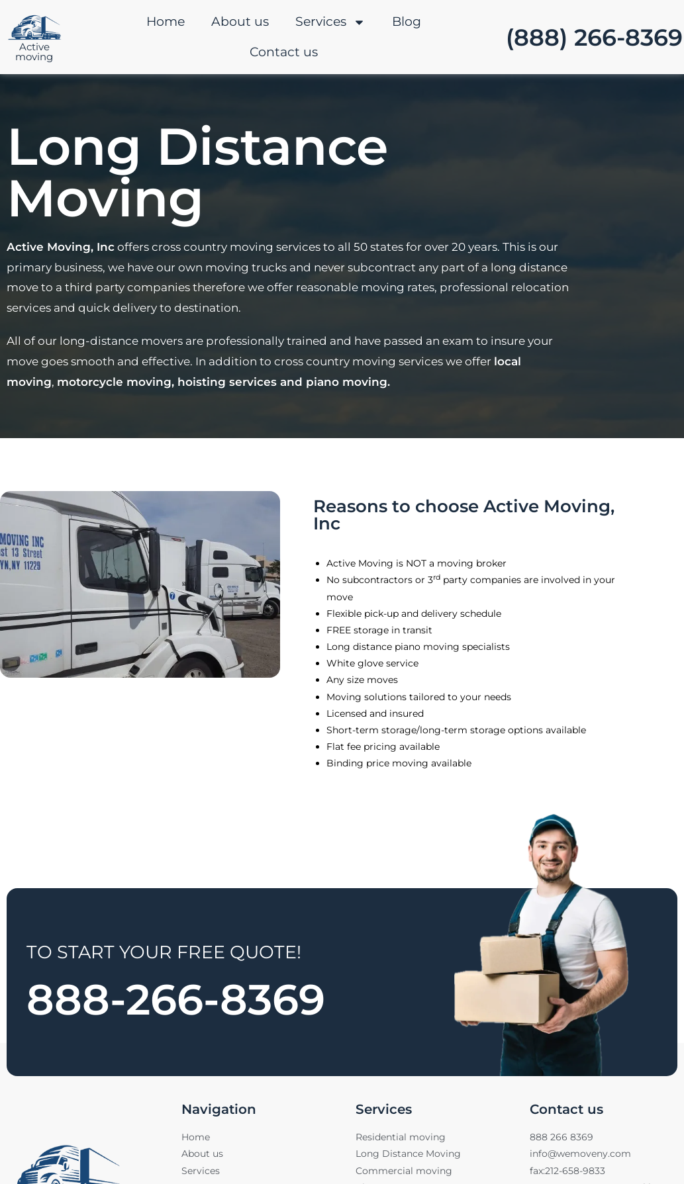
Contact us (284, 52)
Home (165, 21)
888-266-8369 (191, 997)
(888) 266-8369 (594, 37)
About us (240, 21)
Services (330, 22)
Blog (406, 21)
